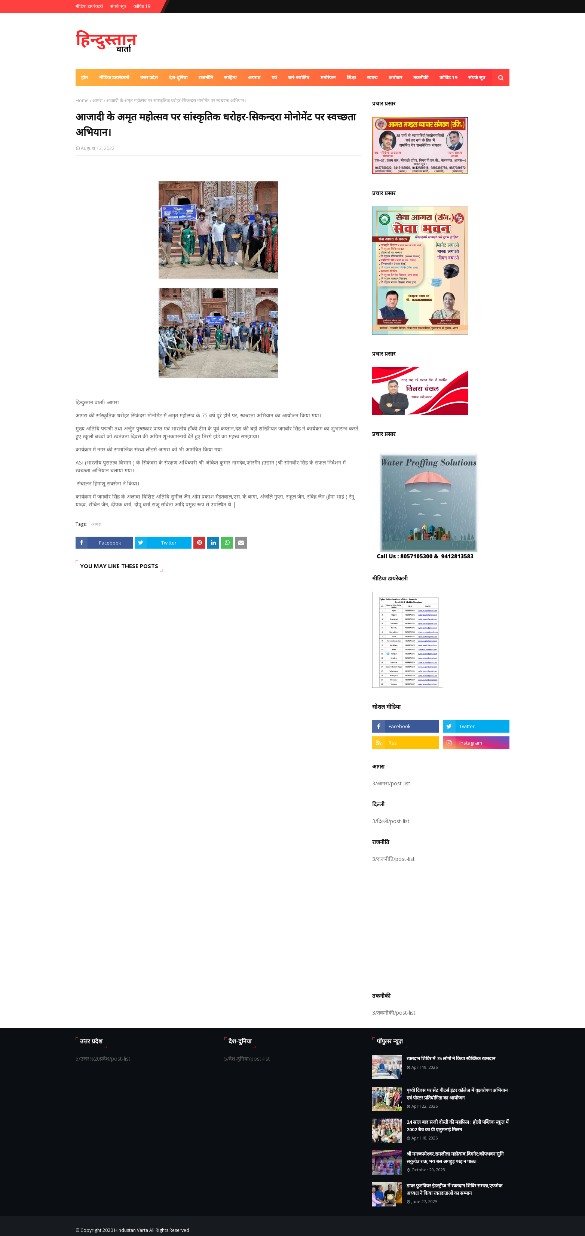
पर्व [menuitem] (274, 77)
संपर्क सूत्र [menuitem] (476, 77)
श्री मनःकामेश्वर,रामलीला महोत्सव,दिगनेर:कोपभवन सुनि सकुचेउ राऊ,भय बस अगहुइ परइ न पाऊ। (455, 1157)
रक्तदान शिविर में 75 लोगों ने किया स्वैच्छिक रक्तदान (451, 1058)
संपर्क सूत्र (118, 6)
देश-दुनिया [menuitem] (178, 77)
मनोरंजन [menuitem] (328, 77)
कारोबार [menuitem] (395, 77)
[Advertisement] (440, 926)
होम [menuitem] (84, 77)
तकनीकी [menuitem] (420, 77)
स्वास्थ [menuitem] (372, 77)
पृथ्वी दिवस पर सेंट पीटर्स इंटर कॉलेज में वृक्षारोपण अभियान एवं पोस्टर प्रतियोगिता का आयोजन (457, 1094)
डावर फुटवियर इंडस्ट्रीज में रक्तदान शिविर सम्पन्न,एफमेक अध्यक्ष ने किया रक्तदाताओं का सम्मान (454, 1189)
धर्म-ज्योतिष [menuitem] (298, 77)
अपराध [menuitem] (254, 77)
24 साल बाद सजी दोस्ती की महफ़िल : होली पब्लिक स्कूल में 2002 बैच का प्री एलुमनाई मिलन (458, 1126)
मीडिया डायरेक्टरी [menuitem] (114, 77)
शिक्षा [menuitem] (351, 77)
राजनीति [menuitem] (206, 77)
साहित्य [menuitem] (230, 77)
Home (82, 100)
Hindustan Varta (131, 1230)
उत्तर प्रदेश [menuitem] (149, 77)
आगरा (97, 100)
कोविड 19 (142, 6)
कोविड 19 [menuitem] (448, 77)
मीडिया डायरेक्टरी (89, 6)
